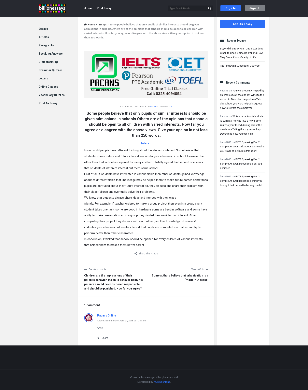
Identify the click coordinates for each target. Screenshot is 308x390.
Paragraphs (46, 45)
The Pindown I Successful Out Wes (239, 65)
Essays (153, 106)
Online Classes (48, 86)
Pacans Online (106, 315)
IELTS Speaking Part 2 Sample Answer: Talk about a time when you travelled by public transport (242, 146)
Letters (43, 78)
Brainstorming (48, 61)
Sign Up (255, 8)
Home (88, 8)
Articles (44, 37)
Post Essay (104, 8)
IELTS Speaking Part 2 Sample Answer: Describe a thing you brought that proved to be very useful (241, 181)
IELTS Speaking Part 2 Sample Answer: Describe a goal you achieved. (241, 163)
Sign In (231, 8)
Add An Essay (242, 24)
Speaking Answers (51, 53)
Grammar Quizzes (51, 70)
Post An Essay (48, 103)
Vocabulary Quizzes (52, 95)
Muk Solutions (162, 381)
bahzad (146, 143)
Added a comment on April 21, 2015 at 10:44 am (121, 320)
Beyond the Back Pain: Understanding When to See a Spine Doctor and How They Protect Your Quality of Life (241, 53)
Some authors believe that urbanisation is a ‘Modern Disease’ (180, 277)
